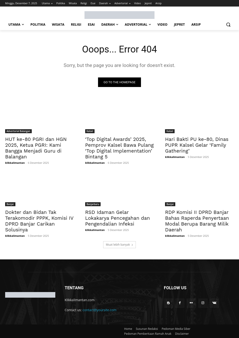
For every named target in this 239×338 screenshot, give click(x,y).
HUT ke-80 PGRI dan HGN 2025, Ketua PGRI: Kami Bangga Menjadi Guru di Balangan (36, 147)
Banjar (10, 204)
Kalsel (90, 130)
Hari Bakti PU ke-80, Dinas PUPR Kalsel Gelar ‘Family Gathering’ (196, 144)
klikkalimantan (15, 162)
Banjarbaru (93, 204)
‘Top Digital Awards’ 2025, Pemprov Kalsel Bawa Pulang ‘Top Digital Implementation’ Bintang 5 (119, 147)
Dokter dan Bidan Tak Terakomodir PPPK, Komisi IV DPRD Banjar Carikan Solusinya (39, 221)
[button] (228, 24)
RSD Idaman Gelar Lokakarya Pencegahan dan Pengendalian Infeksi (117, 218)
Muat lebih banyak (119, 245)
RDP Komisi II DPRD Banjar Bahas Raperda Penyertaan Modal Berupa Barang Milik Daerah (197, 221)
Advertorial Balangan (18, 130)
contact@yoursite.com (99, 310)
